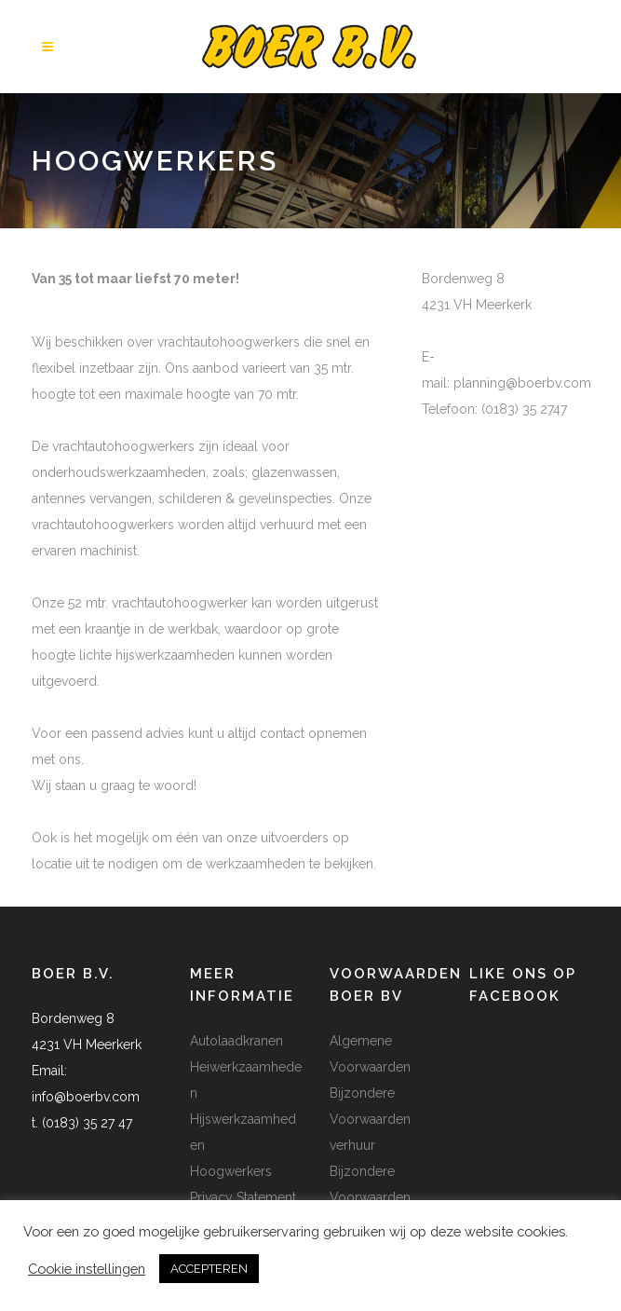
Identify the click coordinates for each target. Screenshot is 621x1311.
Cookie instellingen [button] (86, 1269)
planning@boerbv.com (522, 383)
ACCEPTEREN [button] (209, 1269)
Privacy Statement (243, 1197)
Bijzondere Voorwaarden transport (370, 1197)
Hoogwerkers (231, 1171)
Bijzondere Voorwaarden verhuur (370, 1119)
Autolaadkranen (236, 1040)
